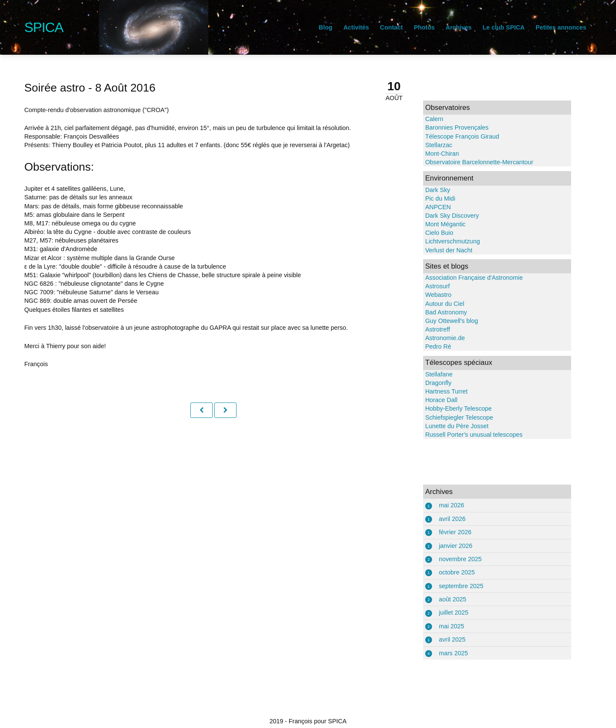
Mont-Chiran (434, 153)
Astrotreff (429, 329)
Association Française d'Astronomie (466, 277)
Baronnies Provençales (448, 127)
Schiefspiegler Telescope (451, 417)
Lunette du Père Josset (448, 426)
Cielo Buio (431, 232)
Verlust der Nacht (440, 250)
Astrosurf (429, 286)
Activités (332, 27)
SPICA (67, 27)
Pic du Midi (432, 198)
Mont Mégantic (437, 224)
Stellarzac (430, 145)
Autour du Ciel (436, 303)
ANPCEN (430, 207)
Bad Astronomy (438, 312)
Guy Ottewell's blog (443, 320)
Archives (435, 27)
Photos (400, 27)
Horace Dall (433, 400)
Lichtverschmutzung (444, 241)
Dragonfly (430, 382)
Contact (367, 27)
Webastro (430, 294)
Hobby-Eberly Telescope (450, 408)
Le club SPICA (480, 27)
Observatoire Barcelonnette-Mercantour (471, 162)
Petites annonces (537, 27)
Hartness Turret (438, 391)
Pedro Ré (430, 346)
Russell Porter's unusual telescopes (466, 434)
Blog (302, 27)
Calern (426, 118)
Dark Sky (429, 189)
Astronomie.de (437, 337)
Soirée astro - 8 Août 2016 (113, 87)
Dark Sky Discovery (444, 215)
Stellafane (430, 374)
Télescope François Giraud (454, 136)
